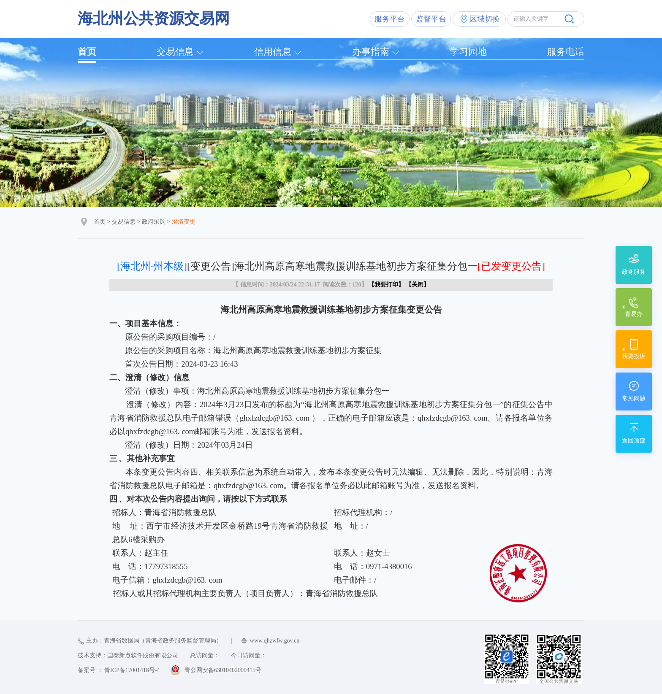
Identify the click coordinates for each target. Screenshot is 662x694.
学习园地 (468, 51)
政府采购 (154, 222)
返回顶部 (634, 440)
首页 (87, 51)
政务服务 (634, 272)
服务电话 (565, 51)
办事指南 (370, 51)
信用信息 (272, 51)
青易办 (634, 314)
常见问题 (634, 398)
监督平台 (431, 19)
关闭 (417, 284)
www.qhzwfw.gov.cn (274, 640)
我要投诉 (634, 356)
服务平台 (389, 19)
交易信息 (175, 51)
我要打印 (386, 284)
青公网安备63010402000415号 (222, 670)
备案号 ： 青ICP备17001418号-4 (119, 670)
